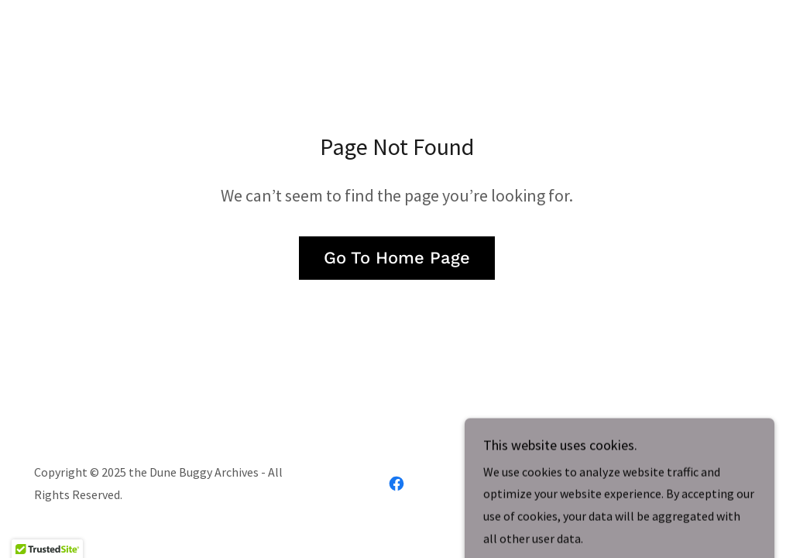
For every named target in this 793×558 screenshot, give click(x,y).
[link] (396, 483)
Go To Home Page (397, 257)
